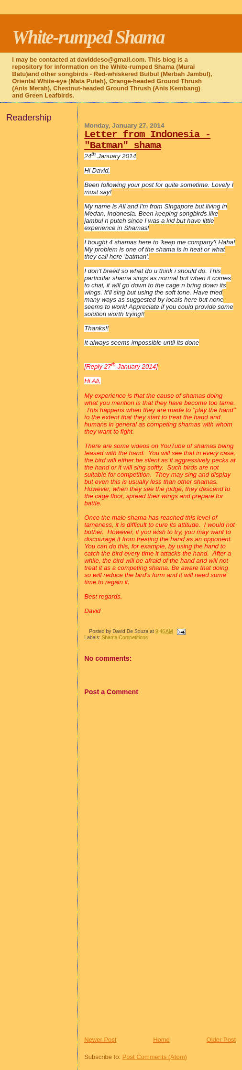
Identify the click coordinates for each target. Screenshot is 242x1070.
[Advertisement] (156, 968)
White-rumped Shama (88, 37)
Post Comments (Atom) (154, 1056)
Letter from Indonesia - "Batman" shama (147, 140)
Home (161, 1039)
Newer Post (100, 1039)
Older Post (221, 1039)
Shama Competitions (125, 637)
